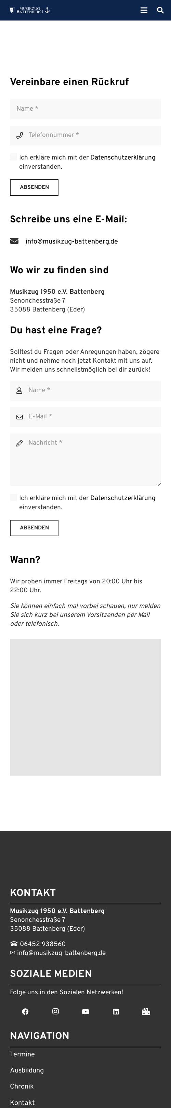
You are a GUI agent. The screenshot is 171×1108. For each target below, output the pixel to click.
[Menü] (144, 10)
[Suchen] (160, 10)
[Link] (29, 10)
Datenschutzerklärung (123, 158)
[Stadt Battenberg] (146, 1011)
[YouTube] (85, 1011)
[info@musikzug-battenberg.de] (18, 242)
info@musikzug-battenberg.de (60, 953)
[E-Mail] (85, 417)
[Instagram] (55, 1011)
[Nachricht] (85, 459)
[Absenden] (34, 187)
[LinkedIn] (116, 1011)
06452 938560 (43, 944)
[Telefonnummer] (85, 136)
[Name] (85, 109)
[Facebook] (25, 1011)
